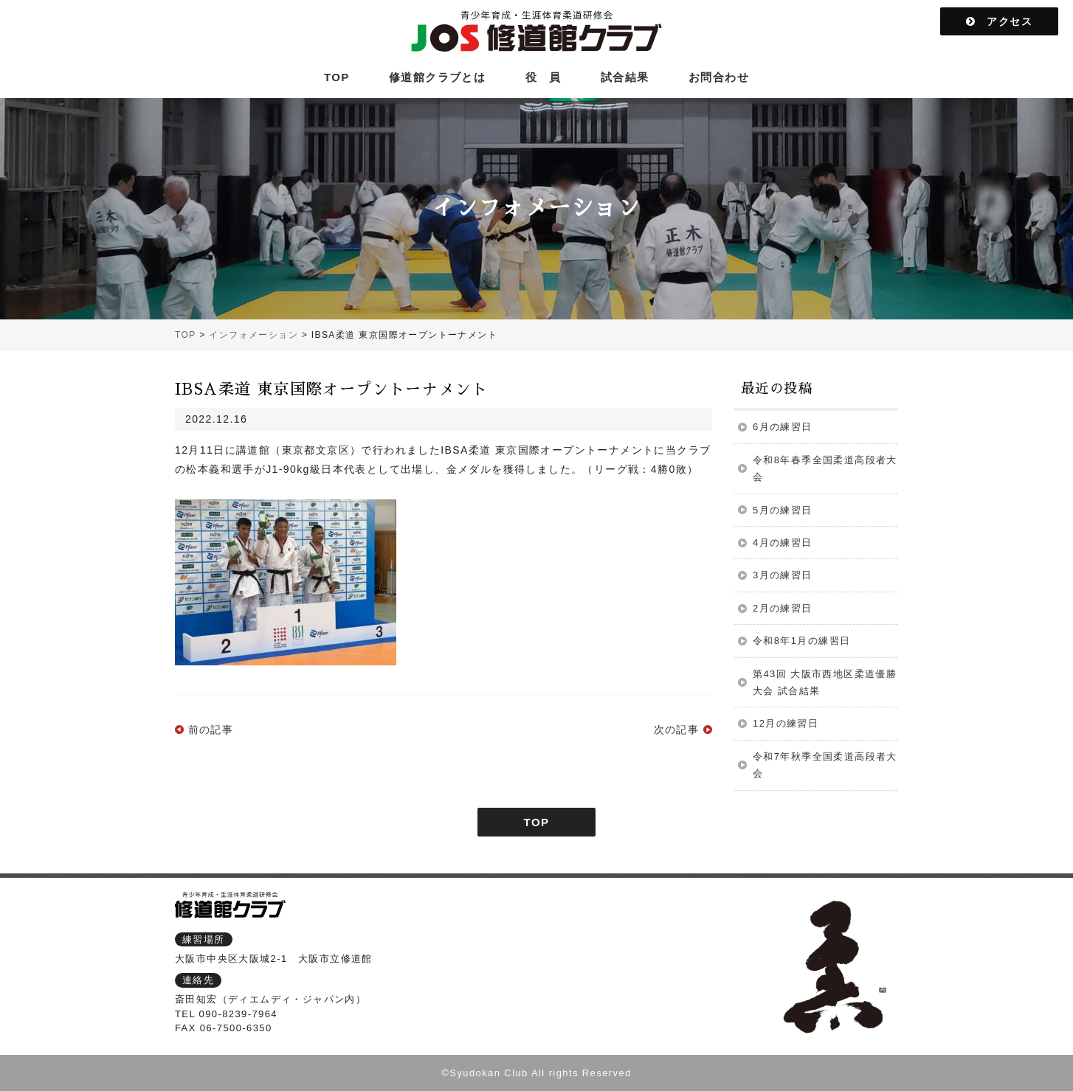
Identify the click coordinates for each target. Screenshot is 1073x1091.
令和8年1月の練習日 (801, 640)
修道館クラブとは (437, 77)
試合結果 (625, 77)
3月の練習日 (782, 575)
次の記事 (677, 729)
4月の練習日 (782, 542)
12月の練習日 (785, 723)
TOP (337, 77)
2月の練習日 (782, 608)
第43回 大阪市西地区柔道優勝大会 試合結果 (825, 682)
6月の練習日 (782, 426)
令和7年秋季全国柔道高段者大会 (825, 765)
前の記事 (211, 729)
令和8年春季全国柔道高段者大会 (825, 468)
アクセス (999, 21)
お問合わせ (719, 77)
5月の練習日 (782, 510)
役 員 (543, 77)
